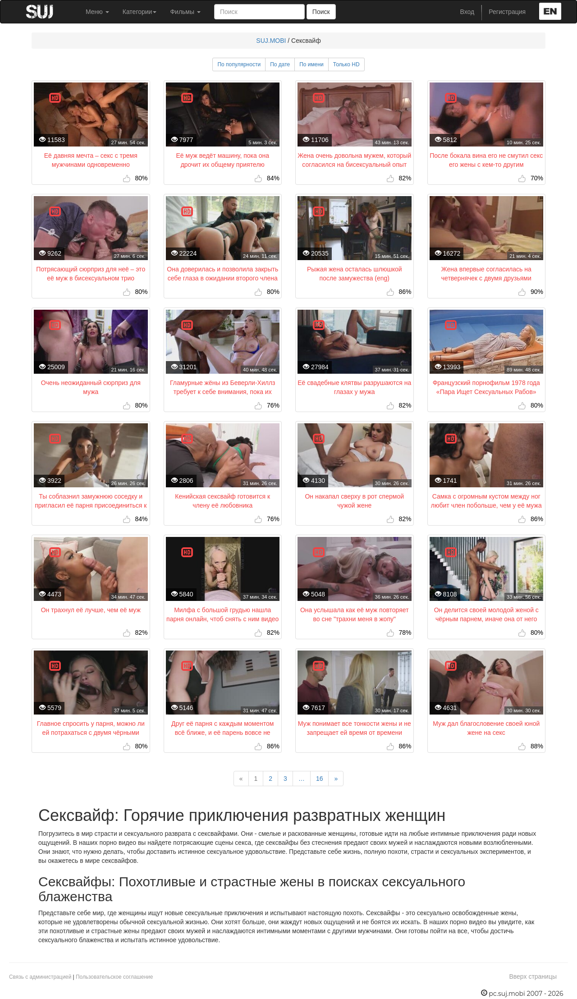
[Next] (335, 778)
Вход (467, 11)
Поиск (321, 11)
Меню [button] (97, 11)
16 (319, 778)
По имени (311, 64)
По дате (280, 64)
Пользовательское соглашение (114, 977)
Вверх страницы (533, 976)
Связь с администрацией (40, 977)
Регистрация (507, 11)
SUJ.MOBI (271, 40)
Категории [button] (140, 11)
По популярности (239, 64)
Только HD (346, 64)
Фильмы (185, 11)
